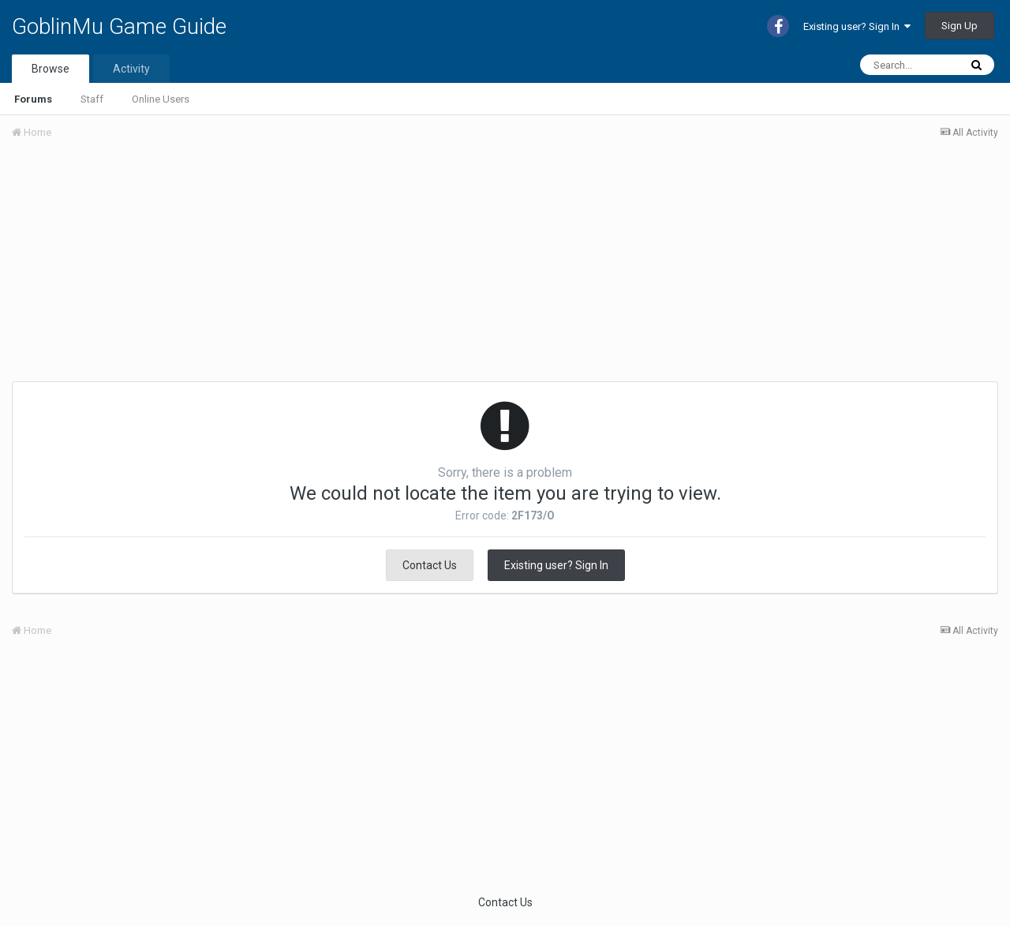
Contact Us (429, 565)
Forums (33, 99)
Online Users (160, 99)
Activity (131, 68)
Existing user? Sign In (857, 26)
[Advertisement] (299, 270)
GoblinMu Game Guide (119, 26)
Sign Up (959, 26)
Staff (91, 99)
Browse (50, 68)
